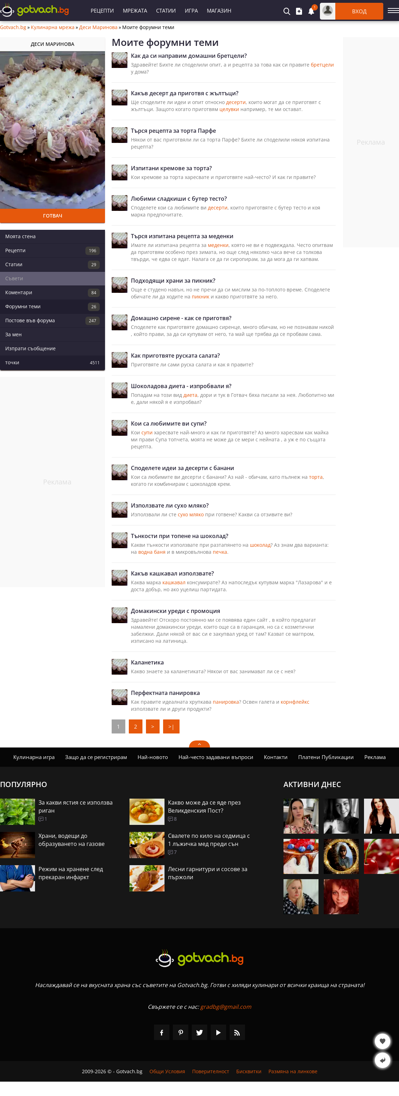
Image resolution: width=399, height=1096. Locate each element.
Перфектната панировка (165, 693)
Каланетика (147, 662)
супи (147, 432)
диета (190, 395)
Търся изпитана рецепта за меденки (182, 236)
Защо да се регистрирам (96, 756)
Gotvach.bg (13, 27)
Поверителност (210, 1071)
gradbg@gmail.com (225, 1007)
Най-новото (153, 756)
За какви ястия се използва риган (75, 806)
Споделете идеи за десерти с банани (182, 468)
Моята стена (20, 236)
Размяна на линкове (292, 1071)
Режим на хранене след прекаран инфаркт (70, 873)
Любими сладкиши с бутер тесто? (179, 198)
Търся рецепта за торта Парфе (173, 131)
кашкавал (174, 582)
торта (316, 477)
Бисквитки (248, 1071)
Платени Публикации (326, 756)
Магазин (219, 10)
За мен (13, 334)
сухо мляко (191, 514)
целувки (229, 109)
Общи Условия (167, 1071)
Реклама (375, 756)
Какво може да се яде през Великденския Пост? (204, 806)
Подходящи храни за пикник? (173, 280)
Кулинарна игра (34, 756)
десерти (236, 102)
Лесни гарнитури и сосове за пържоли (207, 873)
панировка (226, 701)
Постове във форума (52, 321)
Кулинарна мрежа (53, 27)
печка (220, 552)
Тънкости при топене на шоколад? (179, 536)
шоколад (260, 545)
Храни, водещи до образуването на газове (71, 840)
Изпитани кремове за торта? (171, 168)
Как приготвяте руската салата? (175, 355)
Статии (166, 10)
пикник (200, 296)
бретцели (322, 64)
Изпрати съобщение (30, 348)
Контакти (276, 756)
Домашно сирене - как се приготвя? (181, 318)
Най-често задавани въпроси (215, 756)
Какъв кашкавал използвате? (172, 573)
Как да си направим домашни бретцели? (189, 56)
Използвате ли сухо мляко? (170, 505)
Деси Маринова (98, 27)
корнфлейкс (295, 701)
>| (171, 726)
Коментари (52, 293)
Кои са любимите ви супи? (168, 423)
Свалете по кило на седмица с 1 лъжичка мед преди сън (209, 840)
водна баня (152, 552)
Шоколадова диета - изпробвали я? (181, 386)
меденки (218, 245)
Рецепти (102, 10)
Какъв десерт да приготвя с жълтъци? (184, 93)
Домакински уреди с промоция (175, 611)
